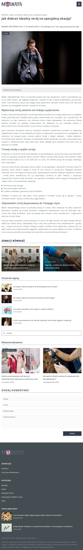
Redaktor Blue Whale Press (12, 26)
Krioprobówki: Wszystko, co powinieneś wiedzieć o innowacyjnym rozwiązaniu (43, 526)
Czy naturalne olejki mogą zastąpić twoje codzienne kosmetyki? (37, 515)
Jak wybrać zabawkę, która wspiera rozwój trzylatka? (33, 309)
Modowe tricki (7, 493)
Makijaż (4, 485)
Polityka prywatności (10, 473)
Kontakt (5, 469)
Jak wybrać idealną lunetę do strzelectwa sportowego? (34, 298)
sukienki (78, 114)
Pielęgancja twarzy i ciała (12, 497)
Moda (6, 33)
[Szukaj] (4, 333)
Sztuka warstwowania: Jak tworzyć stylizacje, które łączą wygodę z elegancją (42, 320)
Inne (3, 501)
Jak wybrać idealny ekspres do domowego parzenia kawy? (35, 287)
